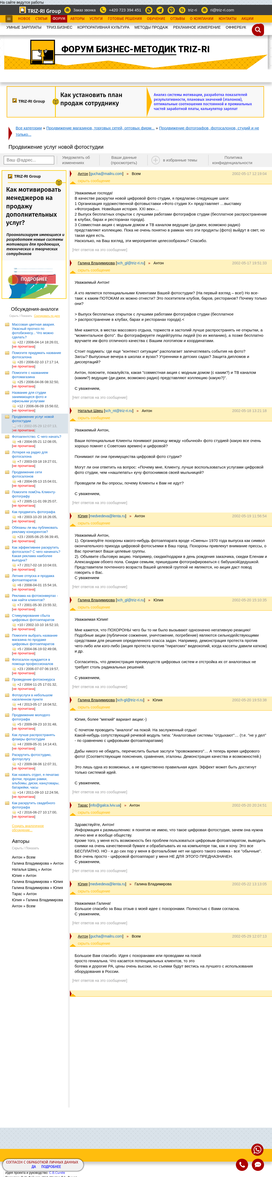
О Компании (202, 19)
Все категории (29, 128)
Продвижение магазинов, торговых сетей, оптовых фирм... (100, 128)
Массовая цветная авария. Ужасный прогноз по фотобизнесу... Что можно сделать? (33, 330)
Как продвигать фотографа (33, 512)
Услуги (96, 19)
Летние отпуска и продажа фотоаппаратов (33, 578)
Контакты (227, 19)
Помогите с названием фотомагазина (30, 375)
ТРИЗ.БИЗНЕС (59, 27)
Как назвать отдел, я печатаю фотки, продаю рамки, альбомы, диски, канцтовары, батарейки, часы (35, 781)
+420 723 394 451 (125, 10)
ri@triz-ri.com (222, 10)
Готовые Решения (125, 19)
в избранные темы (180, 160)
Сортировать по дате (47, 315)
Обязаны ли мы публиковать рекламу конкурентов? (35, 530)
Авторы (77, 19)
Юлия (83, 516)
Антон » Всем (23, 857)
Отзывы (177, 19)
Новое (24, 19)
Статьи (41, 19)
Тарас (83, 805)
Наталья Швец (90, 411)
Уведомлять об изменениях (76, 160)
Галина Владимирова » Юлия (37, 882)
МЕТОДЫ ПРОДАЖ (151, 27)
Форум (59, 19)
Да (34, 1167)
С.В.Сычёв (57, 1173)
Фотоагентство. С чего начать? (36, 437)
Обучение (156, 19)
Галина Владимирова (96, 263)
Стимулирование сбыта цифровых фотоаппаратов (33, 618)
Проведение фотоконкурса (33, 679)
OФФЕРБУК (236, 27)
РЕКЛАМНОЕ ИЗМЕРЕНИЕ (197, 27)
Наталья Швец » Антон (32, 869)
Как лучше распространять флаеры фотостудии (33, 737)
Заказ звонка (84, 10)
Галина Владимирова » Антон (37, 863)
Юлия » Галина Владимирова (37, 900)
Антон (83, 174)
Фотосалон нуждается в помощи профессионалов (32, 662)
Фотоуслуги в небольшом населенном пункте (32, 697)
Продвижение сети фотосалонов (27, 474)
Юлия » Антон (24, 875)
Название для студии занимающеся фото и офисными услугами (29, 397)
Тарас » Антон (24, 894)
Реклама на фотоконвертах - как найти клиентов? (35, 598)
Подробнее (51, 1167)
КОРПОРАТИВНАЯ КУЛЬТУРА (103, 27)
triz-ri (192, 10)
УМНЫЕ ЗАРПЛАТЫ (23, 27)
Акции (247, 19)
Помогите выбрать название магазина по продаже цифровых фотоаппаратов (35, 639)
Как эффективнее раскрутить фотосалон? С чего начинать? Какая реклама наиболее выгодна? (36, 553)
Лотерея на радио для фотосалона (30, 454)
